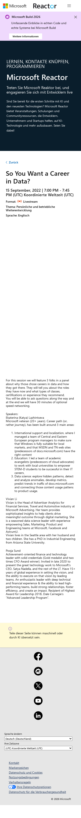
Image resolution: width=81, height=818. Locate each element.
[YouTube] (38, 703)
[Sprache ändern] (38, 739)
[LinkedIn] (38, 718)
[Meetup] (38, 674)
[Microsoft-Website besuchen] (15, 6)
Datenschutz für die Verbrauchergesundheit (37, 792)
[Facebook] (38, 659)
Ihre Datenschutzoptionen (29, 787)
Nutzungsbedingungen (24, 777)
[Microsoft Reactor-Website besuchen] (45, 6)
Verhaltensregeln (20, 782)
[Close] (75, 17)
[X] (38, 689)
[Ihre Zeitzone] (38, 748)
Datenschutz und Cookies (26, 772)
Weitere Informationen (26, 36)
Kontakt (14, 763)
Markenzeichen (19, 768)
